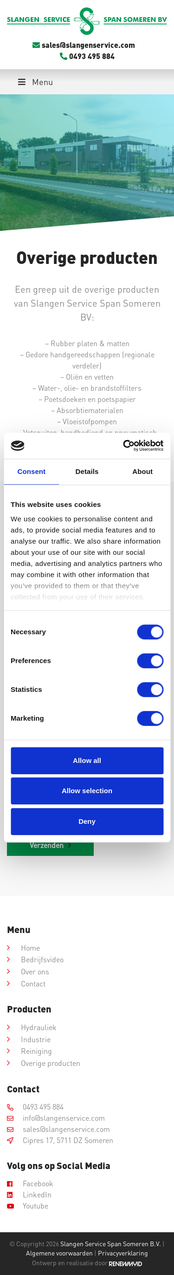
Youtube (27, 1205)
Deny (87, 821)
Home (30, 948)
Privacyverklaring (123, 1253)
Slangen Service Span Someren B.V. (110, 1244)
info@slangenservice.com (56, 1118)
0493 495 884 (87, 56)
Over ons (35, 971)
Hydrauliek (39, 1027)
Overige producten (50, 1063)
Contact (33, 983)
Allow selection (87, 791)
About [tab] (142, 471)
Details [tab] (87, 471)
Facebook (30, 1183)
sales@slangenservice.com (83, 45)
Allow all (87, 760)
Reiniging (36, 1051)
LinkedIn (29, 1194)
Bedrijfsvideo (42, 959)
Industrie (36, 1039)
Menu (34, 81)
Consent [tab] (31, 471)
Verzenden (47, 845)
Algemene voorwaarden (59, 1253)
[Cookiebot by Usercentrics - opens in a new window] (123, 446)
